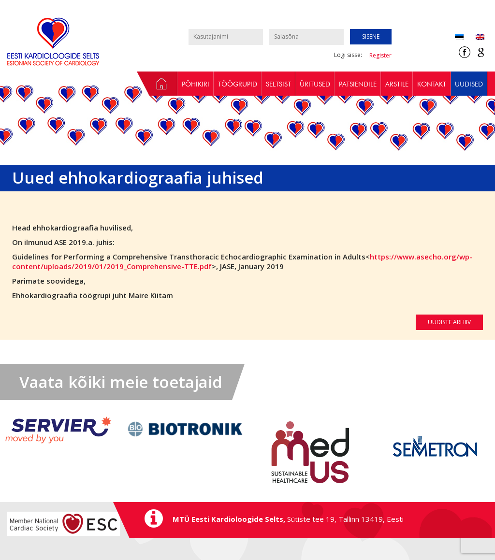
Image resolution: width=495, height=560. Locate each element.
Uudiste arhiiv (449, 322)
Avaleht (157, 84)
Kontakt (431, 84)
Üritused (315, 84)
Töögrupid (237, 84)
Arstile (396, 84)
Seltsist (278, 84)
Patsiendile (358, 84)
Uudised (469, 84)
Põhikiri (195, 84)
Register (380, 55)
